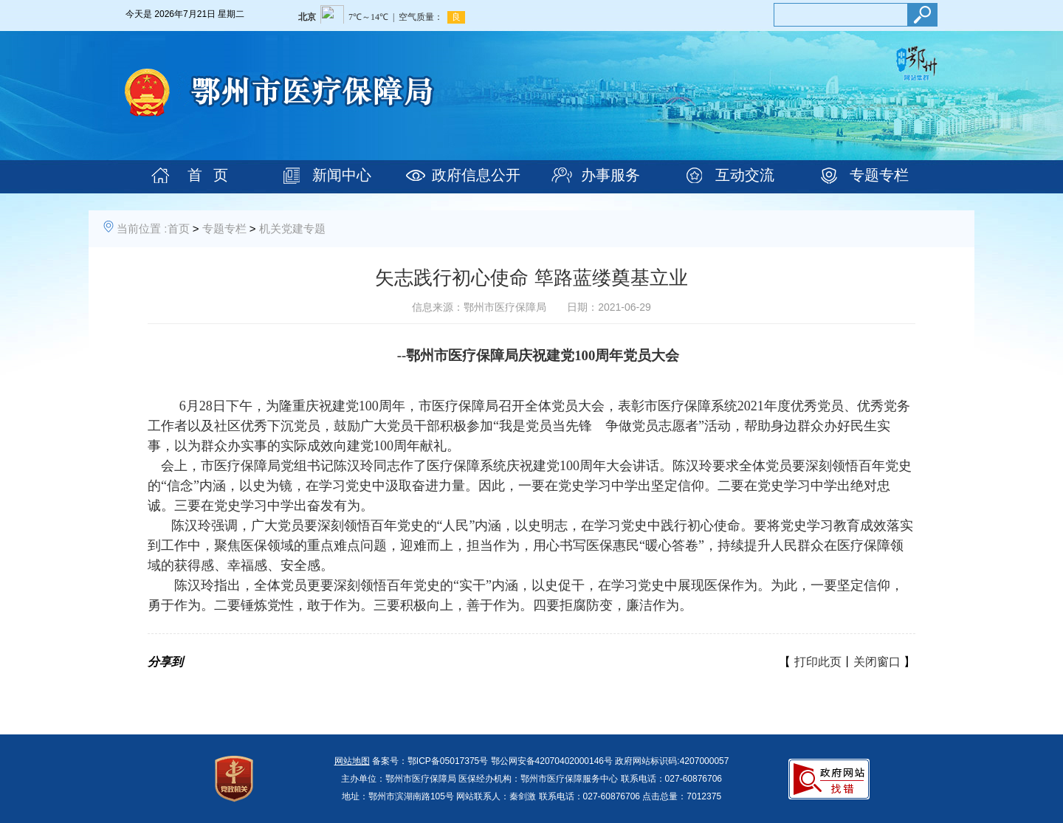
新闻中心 (341, 175)
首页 (179, 228)
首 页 (208, 175)
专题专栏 (879, 175)
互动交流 (744, 175)
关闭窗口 (877, 661)
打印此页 (818, 661)
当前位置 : (142, 228)
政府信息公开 (476, 175)
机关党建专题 (292, 228)
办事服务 (610, 175)
